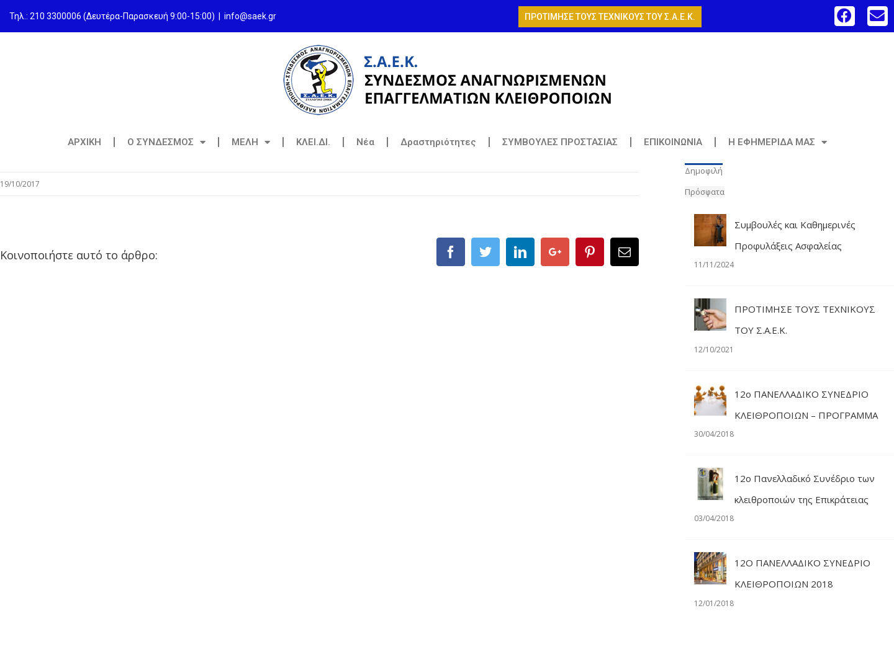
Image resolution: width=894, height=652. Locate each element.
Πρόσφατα (705, 191)
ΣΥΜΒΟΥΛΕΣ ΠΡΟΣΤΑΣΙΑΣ (560, 142)
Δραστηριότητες (438, 142)
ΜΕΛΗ (251, 142)
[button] (844, 15)
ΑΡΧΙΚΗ (84, 142)
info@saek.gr (250, 16)
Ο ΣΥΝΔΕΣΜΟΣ (166, 142)
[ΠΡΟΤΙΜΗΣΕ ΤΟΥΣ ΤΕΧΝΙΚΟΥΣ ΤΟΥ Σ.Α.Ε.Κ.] (710, 309)
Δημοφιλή (704, 170)
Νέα (365, 142)
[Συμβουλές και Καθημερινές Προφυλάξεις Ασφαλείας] (710, 224)
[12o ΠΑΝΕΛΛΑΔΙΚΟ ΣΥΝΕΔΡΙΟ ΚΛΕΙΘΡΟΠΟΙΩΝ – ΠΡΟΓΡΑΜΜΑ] (710, 394)
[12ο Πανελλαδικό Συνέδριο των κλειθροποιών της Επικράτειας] (710, 478)
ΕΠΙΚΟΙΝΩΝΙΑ (673, 142)
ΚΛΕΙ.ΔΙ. (313, 142)
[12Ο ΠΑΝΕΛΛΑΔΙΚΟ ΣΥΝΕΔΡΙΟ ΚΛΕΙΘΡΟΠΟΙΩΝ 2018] (710, 562)
